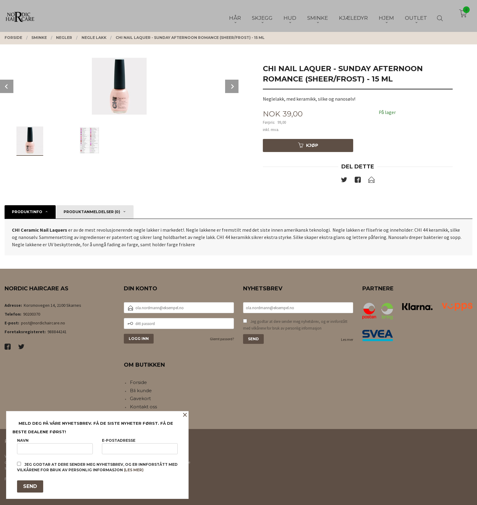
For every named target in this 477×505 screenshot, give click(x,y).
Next (231, 86)
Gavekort (140, 398)
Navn (55, 446)
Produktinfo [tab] (27, 211)
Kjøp (308, 145)
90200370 (31, 314)
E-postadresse (140, 446)
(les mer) (134, 470)
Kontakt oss (143, 407)
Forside (138, 382)
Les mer (347, 339)
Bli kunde (141, 390)
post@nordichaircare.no (43, 323)
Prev (6, 86)
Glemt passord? (222, 339)
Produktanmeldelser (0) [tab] (92, 211)
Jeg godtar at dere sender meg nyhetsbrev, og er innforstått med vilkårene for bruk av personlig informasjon (295, 325)
